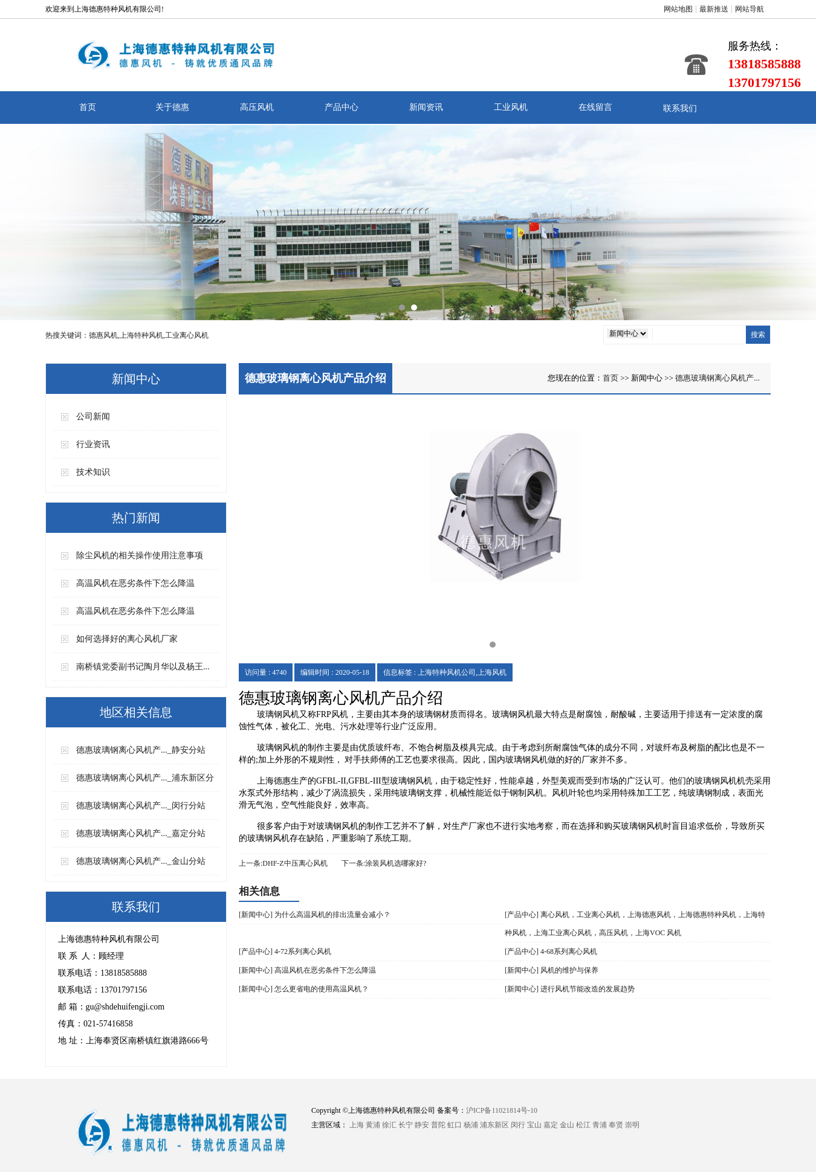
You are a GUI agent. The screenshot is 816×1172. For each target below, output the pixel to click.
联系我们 (680, 108)
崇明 (632, 1125)
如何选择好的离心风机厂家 (127, 638)
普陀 (438, 1125)
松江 (583, 1125)
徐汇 (389, 1125)
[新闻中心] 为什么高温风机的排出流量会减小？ (314, 914)
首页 (87, 107)
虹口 (454, 1125)
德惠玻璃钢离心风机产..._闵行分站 (141, 805)
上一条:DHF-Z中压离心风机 (283, 863)
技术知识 (93, 472)
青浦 (599, 1125)
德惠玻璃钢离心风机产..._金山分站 (141, 861)
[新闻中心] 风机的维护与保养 (551, 970)
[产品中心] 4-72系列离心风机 (285, 951)
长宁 (405, 1125)
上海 (356, 1125)
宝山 (534, 1125)
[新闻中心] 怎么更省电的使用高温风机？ (304, 989)
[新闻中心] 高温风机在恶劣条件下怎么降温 (307, 970)
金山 (567, 1125)
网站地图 (678, 9)
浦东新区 (494, 1125)
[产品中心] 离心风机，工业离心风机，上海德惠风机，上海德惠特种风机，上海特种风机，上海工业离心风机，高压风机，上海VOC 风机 (635, 923)
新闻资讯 (426, 107)
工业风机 (511, 107)
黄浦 (373, 1125)
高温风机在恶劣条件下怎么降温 (135, 583)
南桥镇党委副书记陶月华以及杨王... (143, 666)
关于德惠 (172, 107)
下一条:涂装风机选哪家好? (384, 863)
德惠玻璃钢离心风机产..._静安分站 (141, 750)
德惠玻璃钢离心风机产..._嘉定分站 (141, 833)
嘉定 (550, 1125)
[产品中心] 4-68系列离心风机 (551, 951)
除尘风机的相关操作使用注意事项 (139, 555)
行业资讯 (93, 444)
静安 (422, 1125)
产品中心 (341, 107)
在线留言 (595, 107)
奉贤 (616, 1125)
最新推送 (713, 9)
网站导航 (749, 9)
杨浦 (471, 1125)
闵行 (518, 1125)
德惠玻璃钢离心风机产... (717, 377)
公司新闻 (93, 416)
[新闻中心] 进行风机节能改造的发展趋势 (570, 989)
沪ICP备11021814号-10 (501, 1110)
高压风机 (257, 107)
